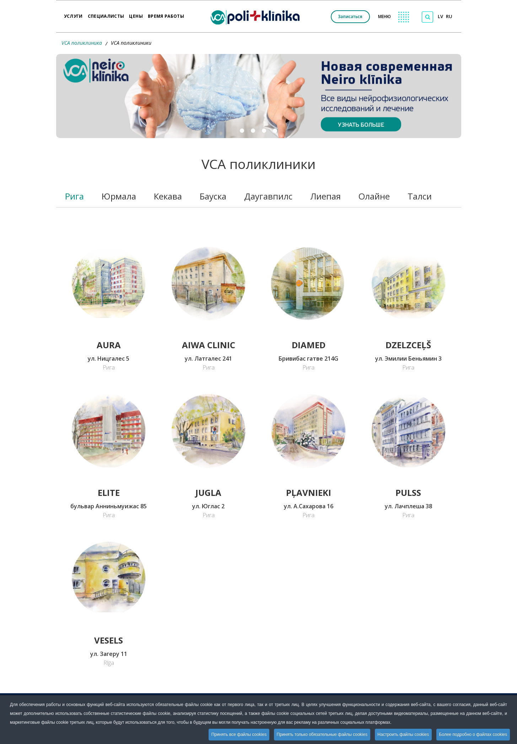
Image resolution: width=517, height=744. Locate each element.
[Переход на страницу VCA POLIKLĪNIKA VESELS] (108, 578)
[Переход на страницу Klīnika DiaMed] (308, 283)
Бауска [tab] (213, 196)
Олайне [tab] (374, 196)
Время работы (166, 14)
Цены (135, 14)
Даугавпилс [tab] (268, 196)
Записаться (350, 16)
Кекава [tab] (168, 196)
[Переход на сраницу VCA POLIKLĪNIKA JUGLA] (208, 430)
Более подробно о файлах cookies (473, 734)
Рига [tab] (74, 196)
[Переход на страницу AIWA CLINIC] (208, 283)
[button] (258, 96)
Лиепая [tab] (325, 196)
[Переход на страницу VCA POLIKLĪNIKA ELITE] (108, 430)
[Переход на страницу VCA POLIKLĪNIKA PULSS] (408, 430)
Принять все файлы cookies (237, 734)
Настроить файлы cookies (403, 734)
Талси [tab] (420, 196)
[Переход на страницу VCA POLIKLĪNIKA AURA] (108, 283)
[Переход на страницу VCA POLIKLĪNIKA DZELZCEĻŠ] (408, 283)
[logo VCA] (257, 16)
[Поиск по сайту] (427, 17)
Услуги (73, 14)
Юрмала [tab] (119, 196)
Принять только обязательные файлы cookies (321, 734)
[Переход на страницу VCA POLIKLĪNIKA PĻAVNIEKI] (308, 430)
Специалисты (106, 14)
